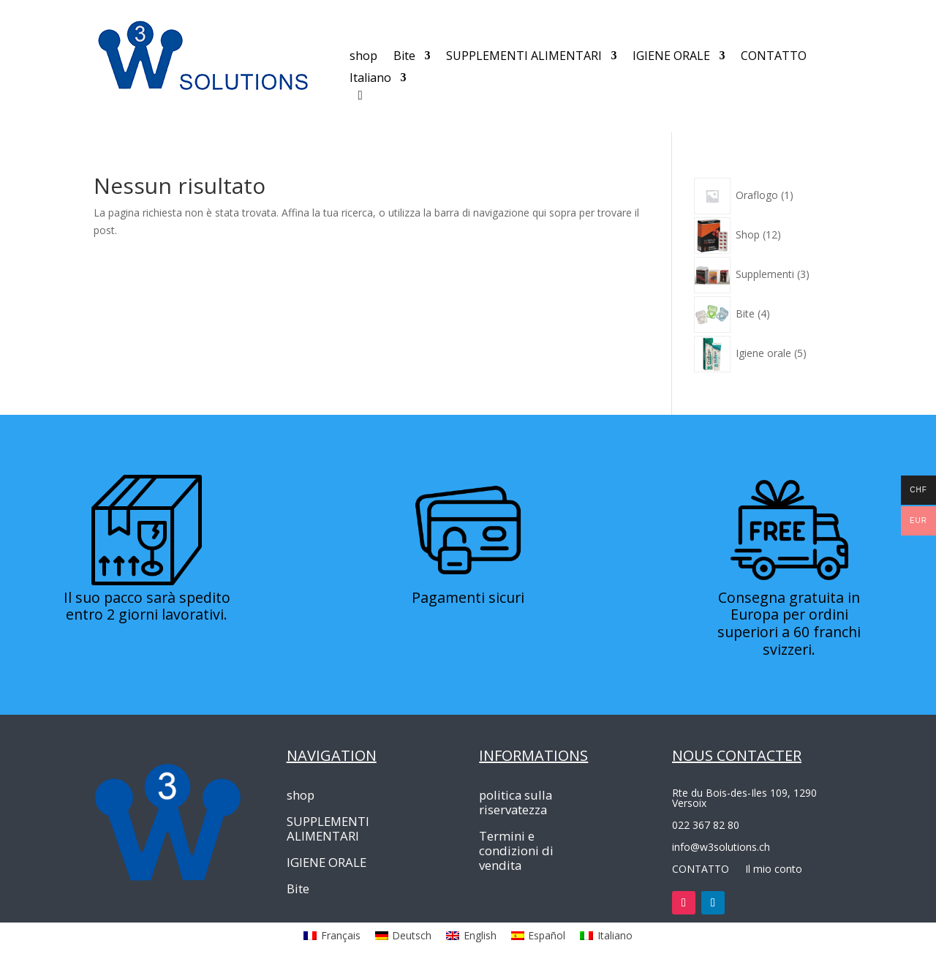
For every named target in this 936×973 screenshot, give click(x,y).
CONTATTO (774, 57)
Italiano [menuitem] (615, 935)
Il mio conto (773, 868)
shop (363, 57)
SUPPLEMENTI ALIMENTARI (524, 57)
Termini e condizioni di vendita (516, 851)
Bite (404, 57)
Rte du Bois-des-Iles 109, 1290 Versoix (744, 797)
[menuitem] (378, 80)
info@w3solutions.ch (721, 846)
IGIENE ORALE (671, 57)
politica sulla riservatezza (515, 803)
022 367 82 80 (705, 824)
